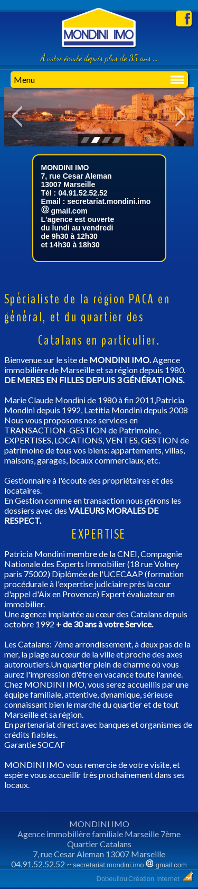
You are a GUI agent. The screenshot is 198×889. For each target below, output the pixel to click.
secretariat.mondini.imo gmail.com (130, 865)
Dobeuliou (112, 879)
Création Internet (161, 879)
